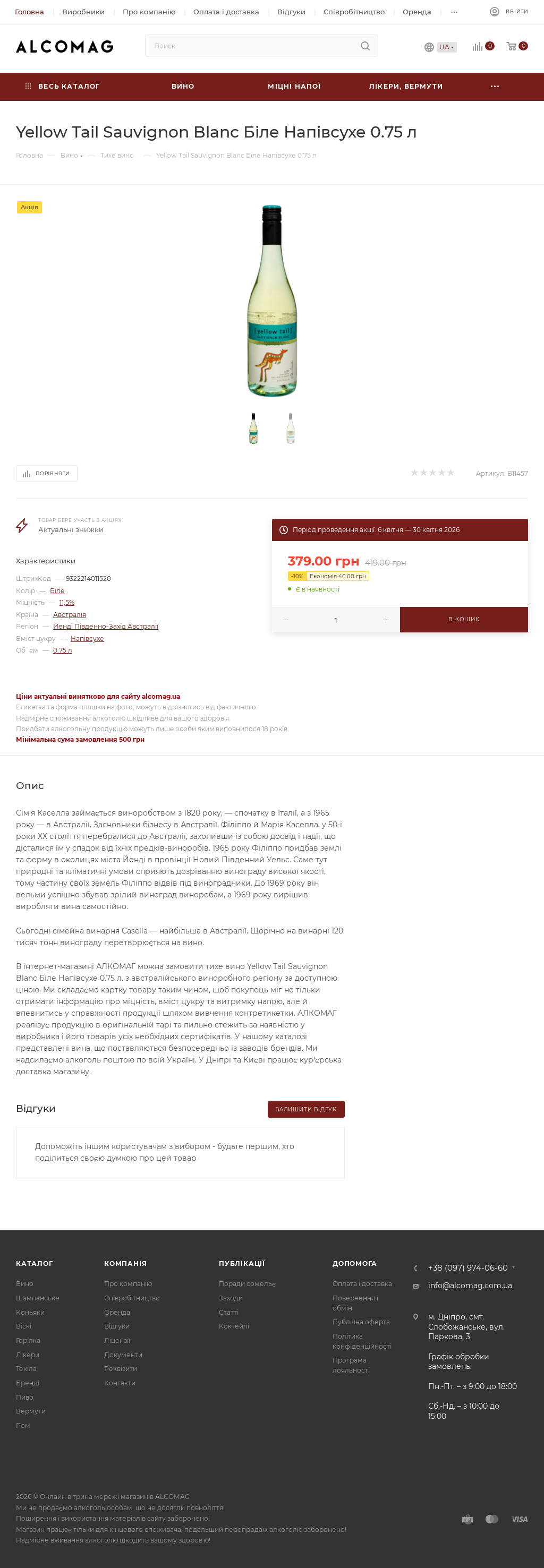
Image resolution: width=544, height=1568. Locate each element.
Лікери (27, 1355)
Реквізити (120, 1369)
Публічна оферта (361, 1322)
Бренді (27, 1383)
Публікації (242, 1263)
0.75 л (62, 650)
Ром (23, 1425)
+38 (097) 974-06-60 (468, 1268)
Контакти (119, 1383)
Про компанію (128, 1284)
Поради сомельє (247, 1284)
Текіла (26, 1369)
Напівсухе (87, 638)
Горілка (28, 1340)
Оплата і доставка (362, 1284)
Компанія (125, 1263)
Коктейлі (234, 1326)
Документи (123, 1355)
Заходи (231, 1298)
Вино (24, 1284)
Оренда (117, 1312)
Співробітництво (132, 1298)
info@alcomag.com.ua (470, 1285)
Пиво (24, 1397)
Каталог (34, 1263)
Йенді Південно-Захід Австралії (105, 626)
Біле (57, 591)
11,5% (67, 602)
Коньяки (30, 1312)
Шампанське (38, 1298)
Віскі (23, 1326)
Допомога (355, 1263)
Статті (229, 1312)
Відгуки (117, 1326)
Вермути (31, 1411)
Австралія (69, 615)
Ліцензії (117, 1340)
